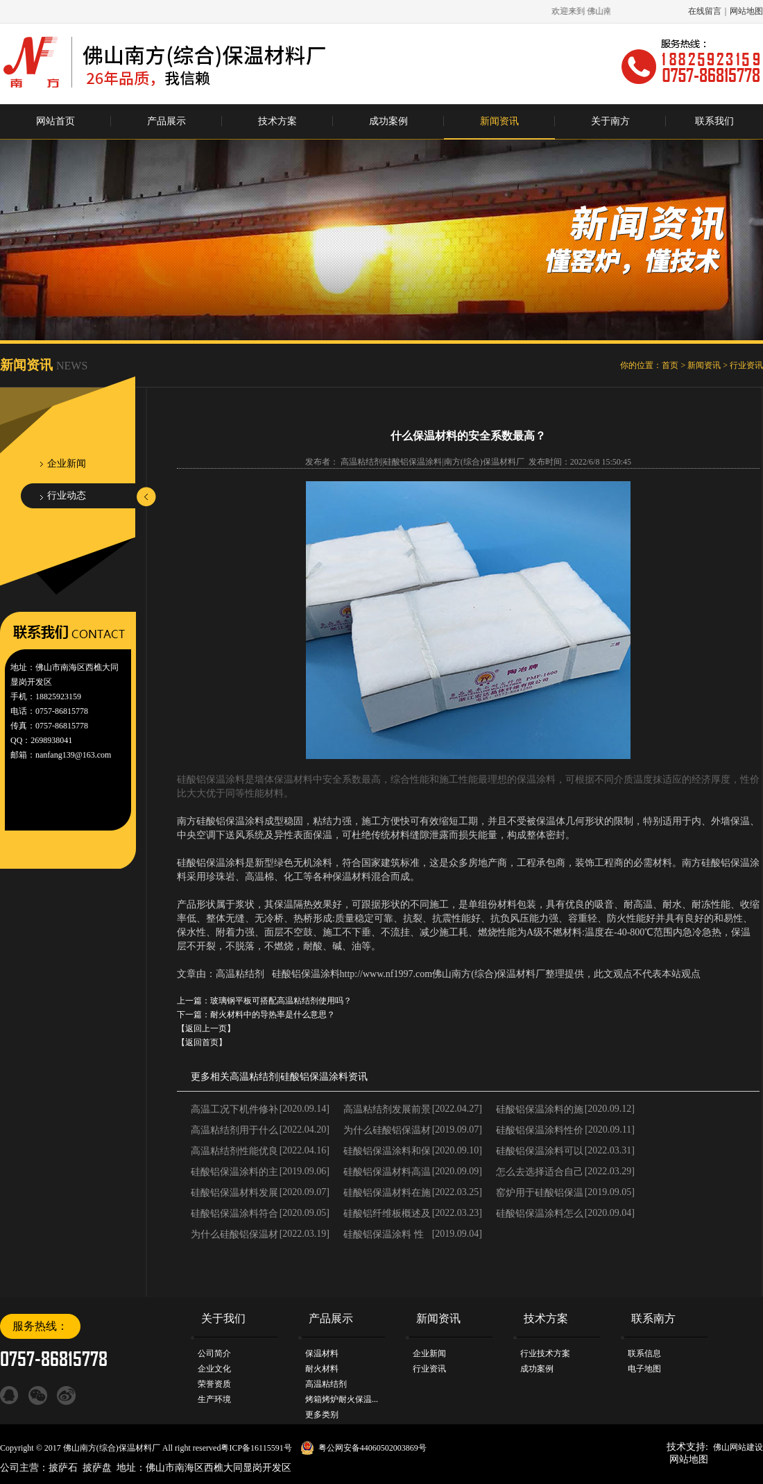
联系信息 (644, 1353)
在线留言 (704, 11)
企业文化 (214, 1369)
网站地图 (746, 11)
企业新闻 (66, 463)
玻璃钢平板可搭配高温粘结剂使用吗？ (281, 1001)
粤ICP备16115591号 (256, 1448)
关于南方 (610, 121)
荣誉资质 (214, 1384)
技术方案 (277, 121)
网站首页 (55, 121)
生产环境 (214, 1399)
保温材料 (321, 1353)
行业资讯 (746, 365)
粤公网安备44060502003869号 (372, 1448)
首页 (670, 365)
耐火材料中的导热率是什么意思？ (272, 1014)
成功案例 (388, 121)
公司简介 (214, 1353)
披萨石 (63, 1467)
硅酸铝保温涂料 (314, 1077)
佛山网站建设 (738, 1447)
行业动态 (66, 495)
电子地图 (644, 1369)
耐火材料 (321, 1369)
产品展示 (166, 121)
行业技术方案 (545, 1353)
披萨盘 (97, 1467)
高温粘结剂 (254, 1077)
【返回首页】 (202, 1042)
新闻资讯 (499, 121)
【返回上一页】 (206, 1028)
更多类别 (321, 1414)
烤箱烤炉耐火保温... (341, 1399)
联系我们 (714, 121)
